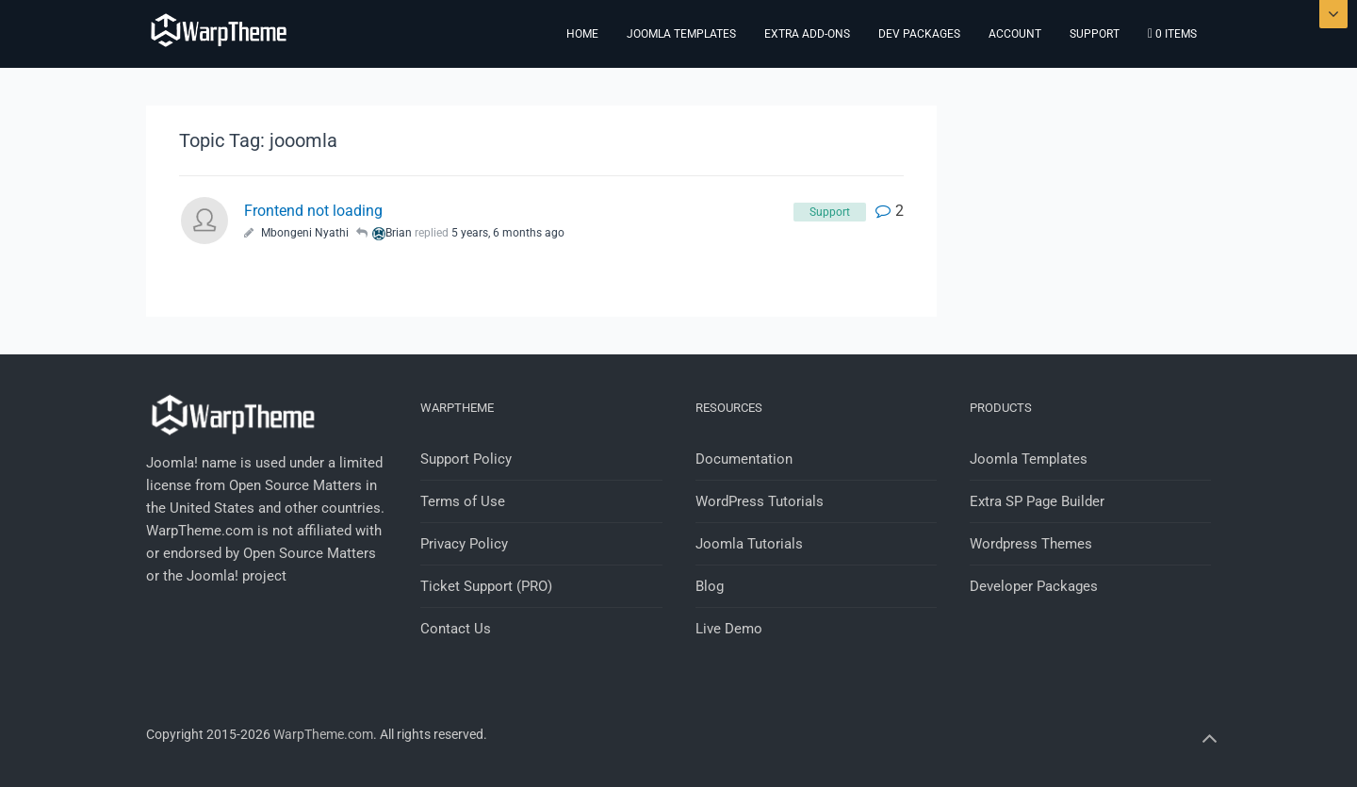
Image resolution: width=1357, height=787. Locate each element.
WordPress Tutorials (759, 501)
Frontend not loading (313, 211)
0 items (1172, 33)
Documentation (744, 459)
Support (1095, 34)
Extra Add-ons (807, 34)
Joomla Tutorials (749, 543)
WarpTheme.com (323, 734)
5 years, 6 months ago (507, 232)
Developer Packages (1034, 586)
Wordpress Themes (1031, 543)
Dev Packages (919, 34)
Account (1015, 34)
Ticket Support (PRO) (486, 586)
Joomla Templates (681, 34)
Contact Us (455, 628)
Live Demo (728, 628)
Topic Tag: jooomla (258, 140)
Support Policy (466, 459)
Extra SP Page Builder (1037, 501)
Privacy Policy (464, 543)
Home (582, 34)
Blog (709, 586)
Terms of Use (462, 501)
